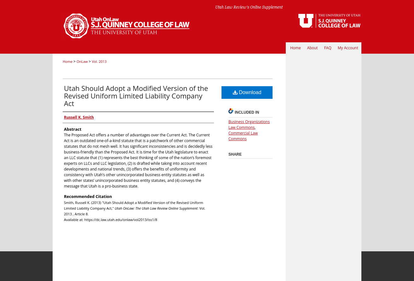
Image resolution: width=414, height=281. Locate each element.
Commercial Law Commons (243, 135)
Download (247, 92)
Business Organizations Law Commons (249, 124)
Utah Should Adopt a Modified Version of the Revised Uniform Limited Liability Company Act (136, 95)
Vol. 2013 (99, 61)
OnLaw (83, 61)
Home (68, 61)
